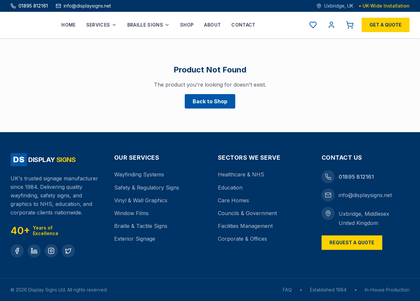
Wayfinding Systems (139, 174)
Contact (243, 25)
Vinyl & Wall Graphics (140, 200)
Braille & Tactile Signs (140, 226)
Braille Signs (148, 25)
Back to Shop (210, 101)
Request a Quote (351, 242)
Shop (187, 25)
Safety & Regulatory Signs (146, 187)
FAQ (287, 289)
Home (68, 25)
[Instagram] (51, 250)
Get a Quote (385, 25)
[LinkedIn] (34, 250)
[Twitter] (68, 250)
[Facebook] (17, 250)
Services (101, 25)
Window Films (131, 213)
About (212, 25)
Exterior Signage (134, 238)
